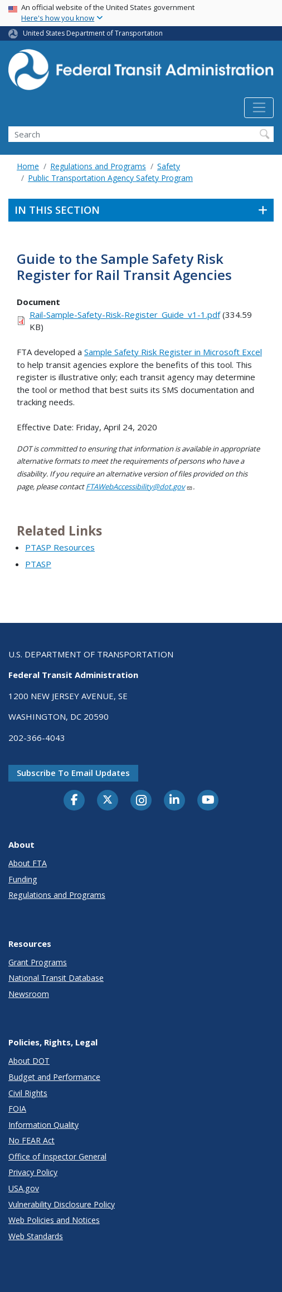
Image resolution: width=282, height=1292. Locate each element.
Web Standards (35, 1236)
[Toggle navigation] (259, 108)
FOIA (17, 1108)
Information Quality (43, 1124)
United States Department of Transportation (93, 33)
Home (28, 166)
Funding (22, 879)
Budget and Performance (54, 1077)
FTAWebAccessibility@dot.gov (139, 487)
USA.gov (23, 1188)
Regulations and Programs (98, 166)
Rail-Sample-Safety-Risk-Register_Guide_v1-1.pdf (125, 314)
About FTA (27, 863)
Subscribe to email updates (73, 772)
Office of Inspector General (57, 1156)
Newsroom (28, 994)
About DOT (29, 1060)
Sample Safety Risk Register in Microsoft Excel (173, 351)
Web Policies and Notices (54, 1220)
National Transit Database (56, 977)
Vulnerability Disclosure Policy (61, 1204)
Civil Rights (27, 1093)
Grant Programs (37, 962)
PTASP (38, 563)
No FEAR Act (31, 1140)
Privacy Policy (32, 1172)
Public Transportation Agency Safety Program (110, 178)
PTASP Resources (60, 547)
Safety (168, 166)
